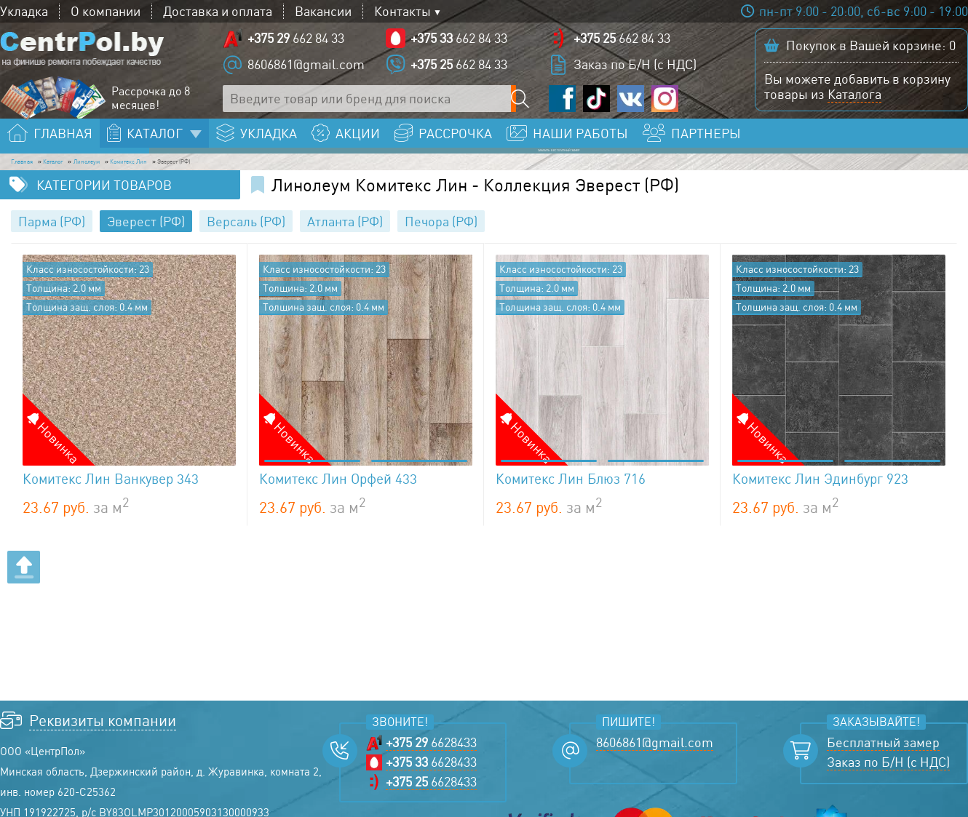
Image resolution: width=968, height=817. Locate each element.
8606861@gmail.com (306, 73)
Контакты (402, 11)
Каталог (102, 179)
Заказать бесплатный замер (861, 150)
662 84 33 (295, 47)
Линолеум (175, 179)
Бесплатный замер (883, 765)
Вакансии (323, 11)
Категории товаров (104, 208)
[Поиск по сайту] (524, 107)
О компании (105, 11)
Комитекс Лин (265, 179)
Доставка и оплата (217, 11)
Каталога (854, 103)
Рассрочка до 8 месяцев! (150, 107)
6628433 (431, 765)
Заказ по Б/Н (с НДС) (635, 73)
